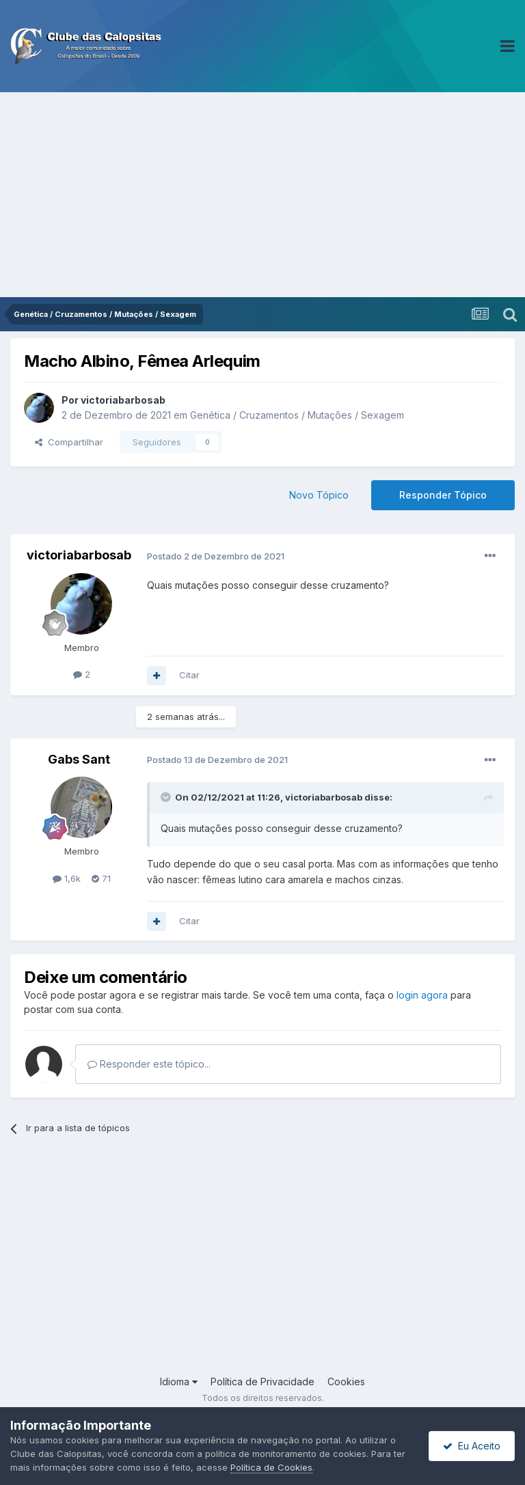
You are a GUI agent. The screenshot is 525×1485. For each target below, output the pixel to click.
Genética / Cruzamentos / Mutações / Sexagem (297, 415)
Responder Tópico (443, 495)
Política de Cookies (271, 1467)
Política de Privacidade (262, 1381)
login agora (422, 995)
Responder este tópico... (149, 1064)
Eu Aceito (471, 1446)
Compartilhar (69, 441)
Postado (215, 556)
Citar (189, 674)
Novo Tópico (319, 495)
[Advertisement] (262, 194)
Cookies (346, 1381)
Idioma (179, 1381)
